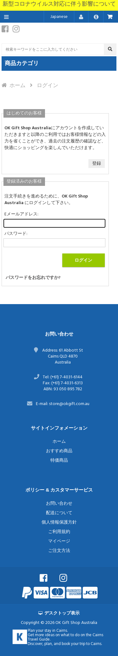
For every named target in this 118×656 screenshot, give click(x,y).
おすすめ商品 (59, 451)
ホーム (17, 85)
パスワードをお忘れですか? (33, 277)
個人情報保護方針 (59, 522)
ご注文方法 (59, 550)
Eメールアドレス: (21, 214)
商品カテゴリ (22, 63)
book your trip (73, 644)
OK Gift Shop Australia (76, 622)
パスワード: (15, 233)
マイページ (59, 541)
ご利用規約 (59, 532)
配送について (59, 513)
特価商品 (59, 460)
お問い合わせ (59, 503)
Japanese (59, 17)
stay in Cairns (55, 631)
